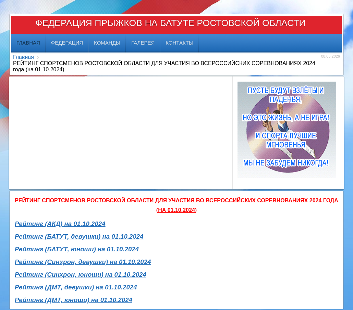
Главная (23, 57)
